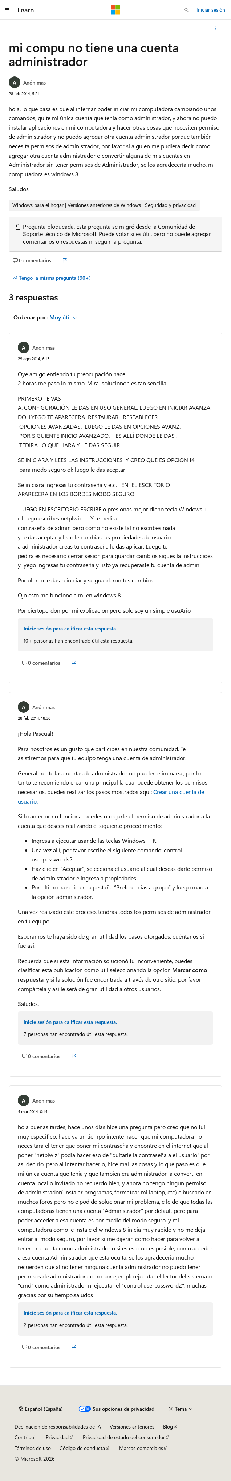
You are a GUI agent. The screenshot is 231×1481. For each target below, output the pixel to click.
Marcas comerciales (141, 1448)
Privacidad (57, 1437)
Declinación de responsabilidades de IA (58, 1426)
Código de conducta (82, 1448)
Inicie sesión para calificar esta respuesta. (70, 628)
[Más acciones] (216, 28)
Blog (168, 1426)
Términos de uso (33, 1448)
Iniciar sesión (210, 9)
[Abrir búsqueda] (186, 9)
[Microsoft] (115, 10)
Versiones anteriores (132, 1426)
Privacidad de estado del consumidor (124, 1437)
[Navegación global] (7, 9)
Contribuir (26, 1437)
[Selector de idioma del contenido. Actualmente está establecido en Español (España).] (41, 1409)
